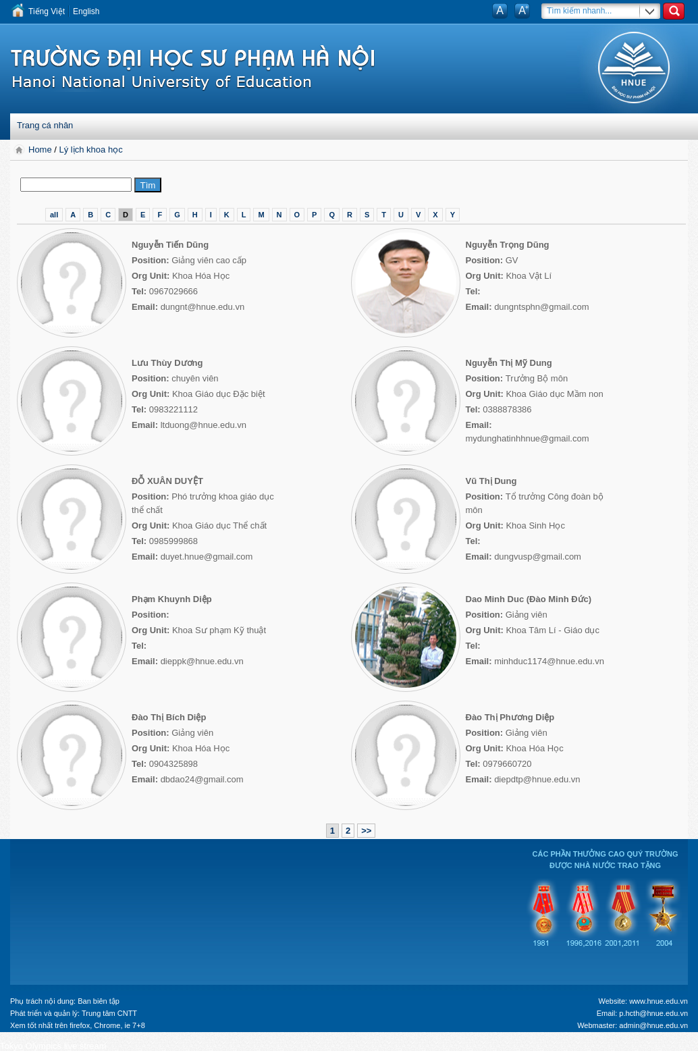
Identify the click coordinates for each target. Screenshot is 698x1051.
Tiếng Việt (46, 11)
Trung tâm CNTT (109, 1013)
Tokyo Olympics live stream (53, 1046)
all (54, 215)
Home (41, 149)
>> (366, 831)
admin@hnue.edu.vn (653, 1025)
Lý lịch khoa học (91, 149)
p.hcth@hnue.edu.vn (653, 1013)
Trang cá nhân (45, 125)
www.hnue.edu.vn (658, 1001)
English (86, 11)
